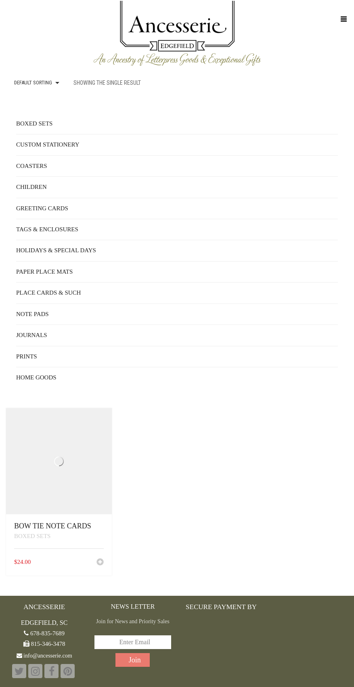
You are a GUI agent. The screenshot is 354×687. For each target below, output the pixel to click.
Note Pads (32, 314)
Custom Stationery (47, 144)
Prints (26, 356)
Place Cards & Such (48, 292)
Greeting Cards (42, 208)
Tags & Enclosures (47, 229)
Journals (31, 335)
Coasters (31, 166)
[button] (100, 563)
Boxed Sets (32, 536)
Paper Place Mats (44, 271)
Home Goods (36, 377)
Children (31, 187)
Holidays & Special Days (56, 250)
